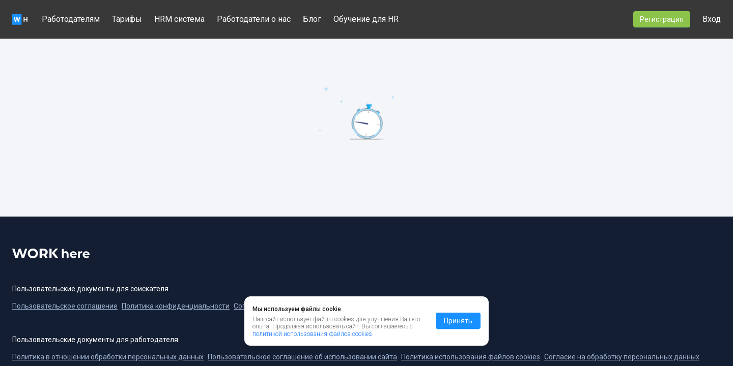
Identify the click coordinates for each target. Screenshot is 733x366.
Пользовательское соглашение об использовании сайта (302, 357)
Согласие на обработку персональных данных (621, 357)
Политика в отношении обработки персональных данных (108, 357)
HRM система (179, 19)
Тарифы (127, 19)
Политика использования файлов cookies (470, 357)
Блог (312, 19)
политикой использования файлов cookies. (313, 334)
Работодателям (71, 19)
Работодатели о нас (254, 19)
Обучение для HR (366, 19)
